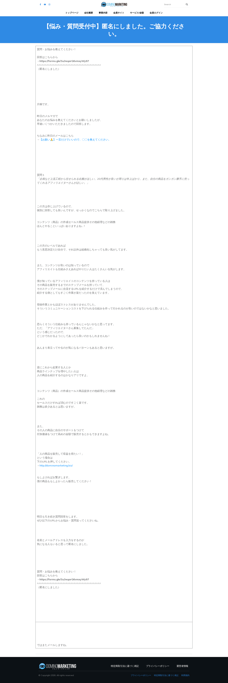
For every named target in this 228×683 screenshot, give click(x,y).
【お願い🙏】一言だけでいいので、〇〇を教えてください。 (75, 139)
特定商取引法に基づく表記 (166, 675)
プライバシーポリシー (141, 675)
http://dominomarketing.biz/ (56, 465)
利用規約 (185, 675)
